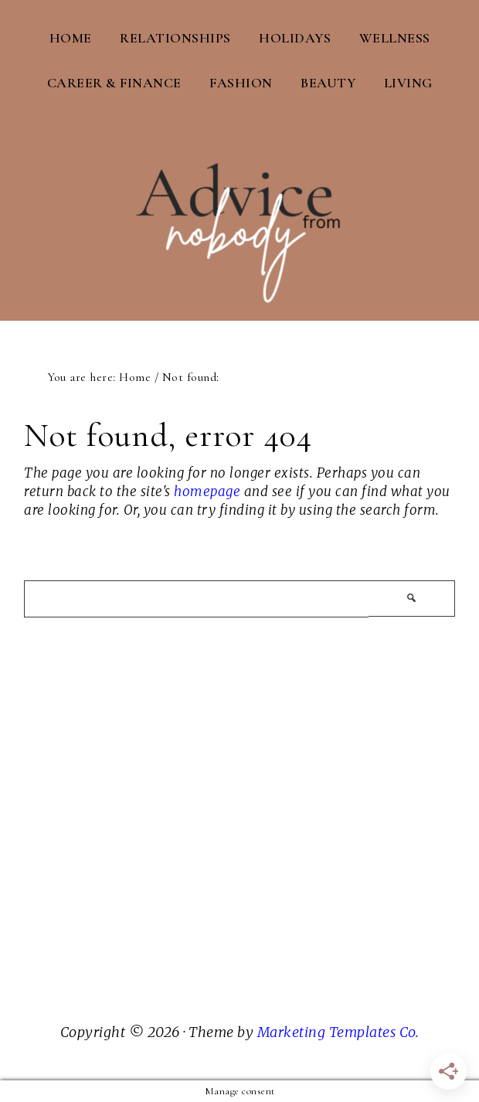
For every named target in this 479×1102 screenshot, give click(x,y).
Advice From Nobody (239, 208)
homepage (207, 491)
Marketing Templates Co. (338, 1032)
